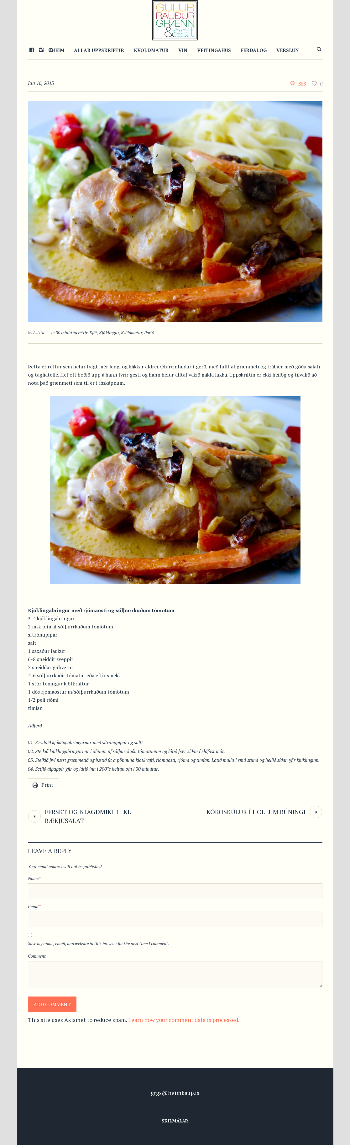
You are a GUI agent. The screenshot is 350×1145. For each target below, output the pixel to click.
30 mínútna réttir (71, 333)
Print (47, 784)
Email (34, 906)
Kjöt (93, 333)
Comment (37, 956)
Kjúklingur (109, 333)
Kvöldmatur (131, 333)
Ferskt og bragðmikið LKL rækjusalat (88, 816)
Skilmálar (175, 1121)
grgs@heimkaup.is (175, 1092)
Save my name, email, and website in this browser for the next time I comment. (98, 943)
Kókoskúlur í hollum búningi (256, 812)
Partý (149, 333)
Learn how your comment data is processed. (183, 1019)
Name (34, 878)
